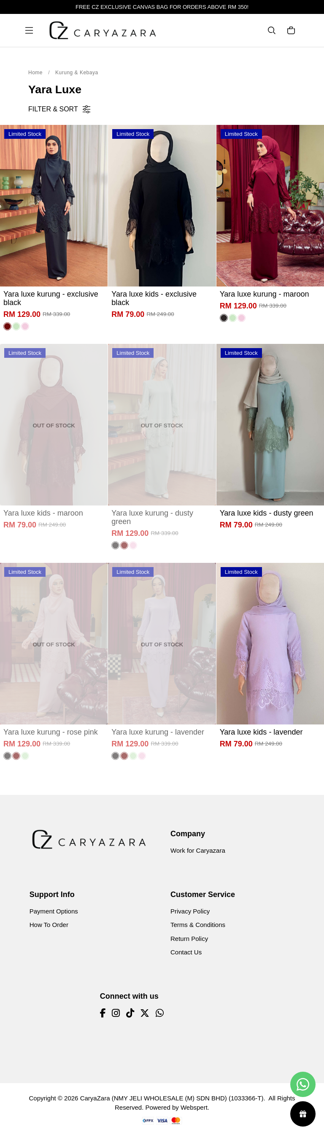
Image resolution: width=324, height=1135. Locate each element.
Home (35, 73)
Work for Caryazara (197, 850)
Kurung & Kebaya (76, 73)
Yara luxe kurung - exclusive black (50, 298)
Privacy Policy (190, 911)
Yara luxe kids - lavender (261, 732)
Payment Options (54, 911)
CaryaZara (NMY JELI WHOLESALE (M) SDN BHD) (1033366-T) (172, 1098)
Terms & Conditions (197, 924)
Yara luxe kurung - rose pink (50, 732)
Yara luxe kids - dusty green (266, 513)
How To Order (49, 924)
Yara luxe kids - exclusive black (154, 298)
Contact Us (186, 952)
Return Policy (189, 938)
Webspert (194, 1107)
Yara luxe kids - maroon (43, 513)
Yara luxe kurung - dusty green (152, 517)
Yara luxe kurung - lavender (157, 732)
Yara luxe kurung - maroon (264, 294)
